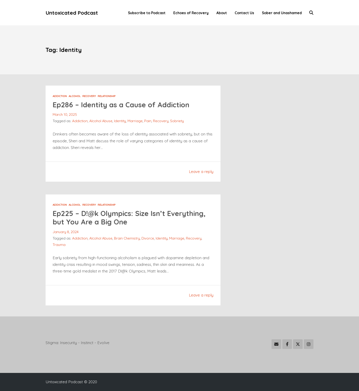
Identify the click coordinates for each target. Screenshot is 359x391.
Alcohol (75, 96)
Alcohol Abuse (100, 121)
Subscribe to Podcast (147, 13)
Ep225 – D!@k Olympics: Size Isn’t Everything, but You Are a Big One (129, 217)
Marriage (135, 121)
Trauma (59, 244)
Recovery (89, 96)
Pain (147, 121)
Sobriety (177, 121)
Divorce (147, 238)
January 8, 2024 (66, 231)
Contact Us (244, 13)
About (221, 13)
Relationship (107, 96)
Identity (120, 121)
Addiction (60, 96)
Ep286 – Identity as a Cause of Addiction (121, 104)
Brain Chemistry (127, 238)
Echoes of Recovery (191, 13)
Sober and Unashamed (282, 13)
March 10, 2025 (65, 114)
